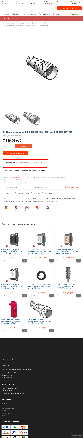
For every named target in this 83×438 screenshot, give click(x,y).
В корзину (23, 146)
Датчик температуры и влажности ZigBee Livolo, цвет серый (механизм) (39, 251)
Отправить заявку (69, 8)
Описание (7, 193)
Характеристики (21, 193)
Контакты (56, 14)
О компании (6, 14)
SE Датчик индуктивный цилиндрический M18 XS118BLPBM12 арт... (65, 286)
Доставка (16, 14)
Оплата (4, 411)
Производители (44, 14)
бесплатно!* (17, 177)
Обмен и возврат (7, 413)
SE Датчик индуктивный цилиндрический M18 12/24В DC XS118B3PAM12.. (39, 321)
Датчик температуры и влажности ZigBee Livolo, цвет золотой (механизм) (67, 251)
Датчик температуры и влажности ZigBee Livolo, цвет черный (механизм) (12, 251)
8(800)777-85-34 (7, 375)
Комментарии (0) (48, 193)
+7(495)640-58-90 (7, 378)
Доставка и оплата (8, 408)
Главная (4, 404)
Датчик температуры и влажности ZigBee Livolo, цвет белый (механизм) (12, 286)
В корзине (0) (77, 436)
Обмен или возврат (29, 14)
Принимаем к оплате (10, 422)
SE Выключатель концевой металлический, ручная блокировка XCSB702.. (11, 321)
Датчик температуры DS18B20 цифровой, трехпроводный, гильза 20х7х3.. (40, 286)
